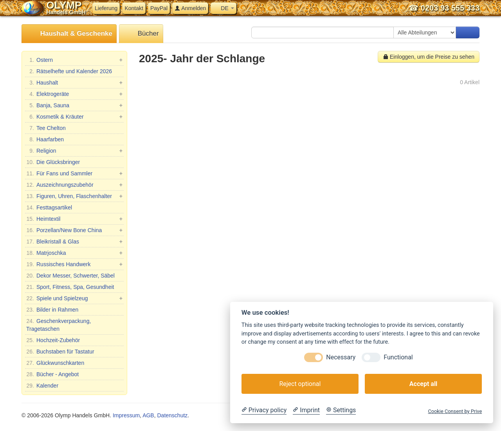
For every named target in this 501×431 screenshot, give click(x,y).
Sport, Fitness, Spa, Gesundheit (70, 287)
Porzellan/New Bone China (74, 230)
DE (223, 8)
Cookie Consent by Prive (455, 411)
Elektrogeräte (74, 94)
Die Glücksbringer (53, 162)
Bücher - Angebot (52, 374)
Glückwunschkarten (55, 363)
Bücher (141, 34)
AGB (148, 415)
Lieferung (106, 8)
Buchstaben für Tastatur (60, 351)
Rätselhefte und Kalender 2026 (69, 71)
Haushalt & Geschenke (69, 34)
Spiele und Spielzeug (74, 298)
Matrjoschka (74, 253)
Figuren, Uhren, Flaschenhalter (74, 196)
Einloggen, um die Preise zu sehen (428, 57)
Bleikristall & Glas (74, 241)
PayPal (159, 8)
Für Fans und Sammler (74, 173)
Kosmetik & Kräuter (74, 117)
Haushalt (74, 83)
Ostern (74, 60)
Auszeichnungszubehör (74, 185)
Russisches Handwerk (74, 264)
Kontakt (133, 8)
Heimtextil (74, 219)
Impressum (126, 415)
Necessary (340, 357)
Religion (74, 151)
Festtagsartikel (49, 207)
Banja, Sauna (74, 105)
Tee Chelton (46, 128)
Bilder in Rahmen (52, 310)
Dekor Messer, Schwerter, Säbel (70, 276)
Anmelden (190, 8)
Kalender (42, 386)
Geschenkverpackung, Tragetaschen (58, 324)
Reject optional (300, 384)
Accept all (423, 384)
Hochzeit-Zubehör (53, 340)
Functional (398, 357)
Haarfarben (45, 139)
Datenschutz (172, 415)
